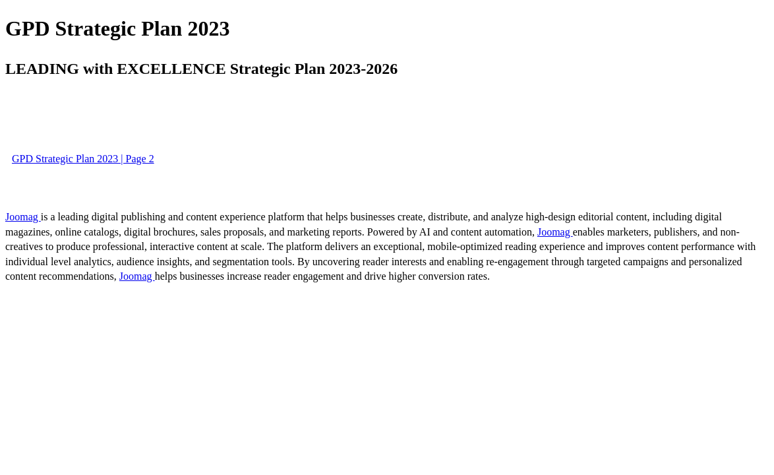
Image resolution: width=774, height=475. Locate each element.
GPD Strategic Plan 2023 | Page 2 (83, 158)
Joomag (23, 216)
